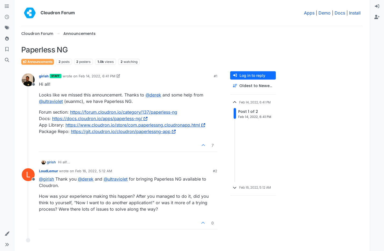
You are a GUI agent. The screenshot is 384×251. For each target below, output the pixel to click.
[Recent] (7, 17)
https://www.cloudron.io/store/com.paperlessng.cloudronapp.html (135, 125)
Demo (324, 13)
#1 (215, 76)
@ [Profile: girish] (46, 179)
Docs (340, 13)
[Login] (377, 6)
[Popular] (7, 38)
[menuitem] (377, 6)
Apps (309, 13)
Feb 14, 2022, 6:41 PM (97, 76)
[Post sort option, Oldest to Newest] (253, 86)
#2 (215, 171)
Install (355, 13)
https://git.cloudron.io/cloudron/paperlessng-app (123, 131)
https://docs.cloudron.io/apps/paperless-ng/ (99, 118)
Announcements (38, 62)
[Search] (7, 60)
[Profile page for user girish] (28, 79)
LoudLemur (48, 171)
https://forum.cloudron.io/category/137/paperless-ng (123, 112)
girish (44, 76)
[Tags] (7, 28)
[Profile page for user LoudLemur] (28, 174)
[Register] (377, 17)
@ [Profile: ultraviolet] (51, 101)
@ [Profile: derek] (153, 95)
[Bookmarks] (7, 49)
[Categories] (7, 6)
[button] (7, 234)
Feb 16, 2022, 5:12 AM (93, 171)
